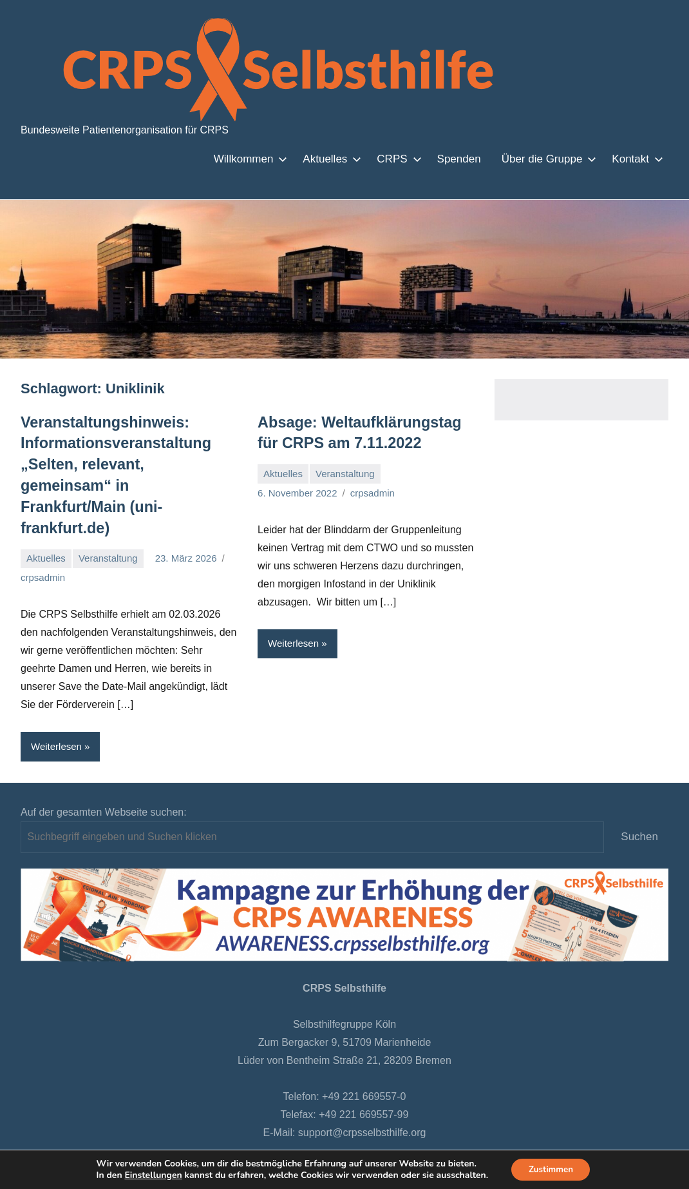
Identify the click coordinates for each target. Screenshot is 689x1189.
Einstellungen (149, 1175)
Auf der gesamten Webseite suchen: (104, 784)
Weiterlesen (56, 718)
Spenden (459, 159)
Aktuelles (329, 159)
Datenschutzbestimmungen (287, 1140)
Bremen (199, 1140)
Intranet (376, 1140)
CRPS (396, 159)
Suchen (639, 809)
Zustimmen (550, 1169)
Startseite (151, 1140)
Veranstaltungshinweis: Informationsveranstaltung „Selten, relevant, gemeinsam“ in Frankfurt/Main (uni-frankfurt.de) (123, 461)
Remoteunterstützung (511, 1140)
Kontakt (635, 159)
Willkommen (248, 159)
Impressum (427, 1140)
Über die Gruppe (547, 159)
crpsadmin (43, 549)
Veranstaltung (108, 530)
